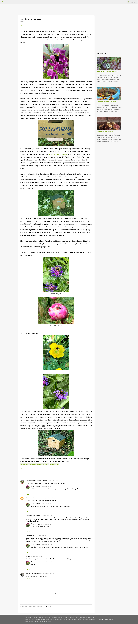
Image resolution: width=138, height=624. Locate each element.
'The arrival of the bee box (57, 154)
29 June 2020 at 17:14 (48, 573)
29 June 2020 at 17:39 (45, 524)
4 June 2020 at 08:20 (49, 498)
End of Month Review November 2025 (107, 71)
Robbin (28, 556)
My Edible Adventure (33, 515)
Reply (28, 494)
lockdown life (54, 464)
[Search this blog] (127, 2)
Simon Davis (30, 535)
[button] (21, 25)
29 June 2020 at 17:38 (45, 562)
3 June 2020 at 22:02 (52, 480)
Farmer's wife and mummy (35, 498)
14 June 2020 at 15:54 (46, 515)
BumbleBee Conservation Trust (39, 464)
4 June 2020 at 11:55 (45, 503)
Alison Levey (35, 486)
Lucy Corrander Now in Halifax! (36, 480)
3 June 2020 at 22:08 (45, 486)
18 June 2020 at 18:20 (40, 535)
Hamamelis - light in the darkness (106, 101)
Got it (111, 619)
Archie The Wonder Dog (34, 573)
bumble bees (24, 464)
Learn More (103, 619)
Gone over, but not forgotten (105, 131)
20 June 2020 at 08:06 (36, 556)
